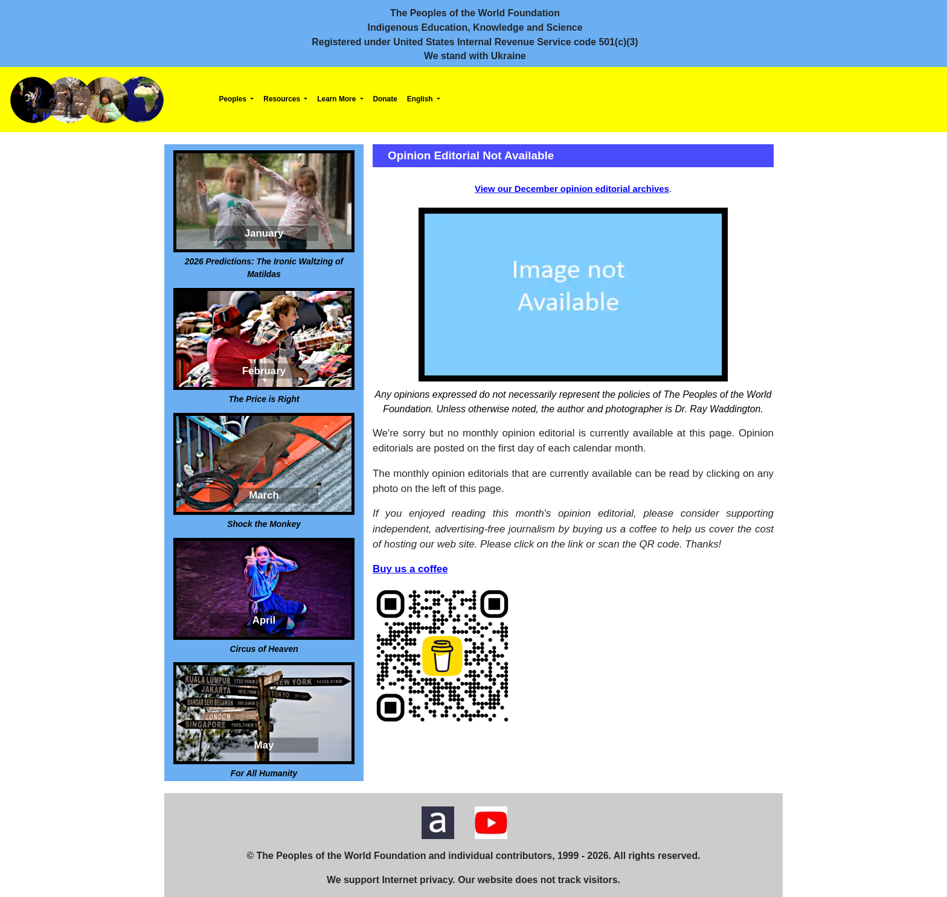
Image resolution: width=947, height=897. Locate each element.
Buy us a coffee (410, 569)
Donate (385, 99)
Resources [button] (282, 99)
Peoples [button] (234, 99)
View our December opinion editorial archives (572, 189)
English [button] (421, 99)
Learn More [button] (337, 99)
